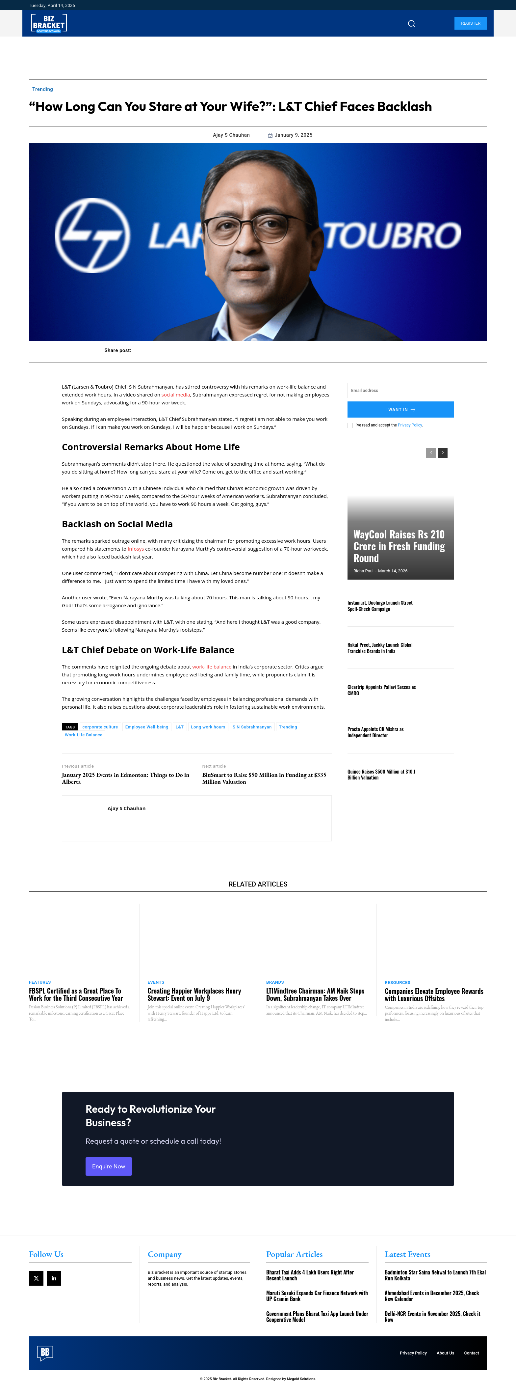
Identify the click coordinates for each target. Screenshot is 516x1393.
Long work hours (208, 726)
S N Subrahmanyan (252, 726)
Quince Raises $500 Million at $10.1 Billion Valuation (379, 774)
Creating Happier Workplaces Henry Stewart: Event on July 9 (194, 994)
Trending (42, 89)
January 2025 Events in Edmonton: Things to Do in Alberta (125, 778)
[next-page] (443, 453)
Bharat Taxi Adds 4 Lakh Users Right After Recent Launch (310, 1280)
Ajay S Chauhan (231, 135)
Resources (398, 982)
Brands (275, 982)
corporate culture (100, 726)
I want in (400, 409)
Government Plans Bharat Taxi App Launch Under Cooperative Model (317, 1322)
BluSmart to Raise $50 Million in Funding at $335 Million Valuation (264, 778)
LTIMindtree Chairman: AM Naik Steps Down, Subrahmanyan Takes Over (315, 994)
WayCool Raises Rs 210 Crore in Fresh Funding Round (395, 556)
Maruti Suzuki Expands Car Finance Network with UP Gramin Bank (317, 1301)
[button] (411, 23)
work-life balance (211, 666)
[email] (401, 390)
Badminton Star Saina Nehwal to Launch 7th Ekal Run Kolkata (435, 1280)
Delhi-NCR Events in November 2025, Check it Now (432, 1322)
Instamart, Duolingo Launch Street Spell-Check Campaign (378, 605)
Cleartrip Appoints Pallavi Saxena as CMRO (379, 689)
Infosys (136, 548)
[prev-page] (431, 453)
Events (156, 982)
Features (40, 982)
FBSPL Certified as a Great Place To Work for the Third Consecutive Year (76, 994)
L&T (180, 726)
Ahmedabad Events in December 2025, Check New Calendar (432, 1301)
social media (176, 394)
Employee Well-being (146, 726)
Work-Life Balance (83, 734)
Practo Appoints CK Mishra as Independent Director (374, 731)
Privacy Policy (410, 425)
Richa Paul (363, 570)
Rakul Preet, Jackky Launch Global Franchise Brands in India (378, 647)
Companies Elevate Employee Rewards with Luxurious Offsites (434, 994)
